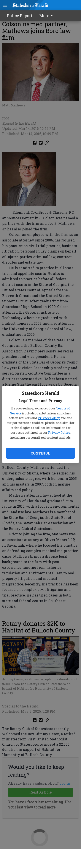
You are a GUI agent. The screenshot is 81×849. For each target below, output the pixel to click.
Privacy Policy (49, 418)
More (46, 15)
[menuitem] (47, 15)
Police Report (19, 15)
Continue (40, 453)
